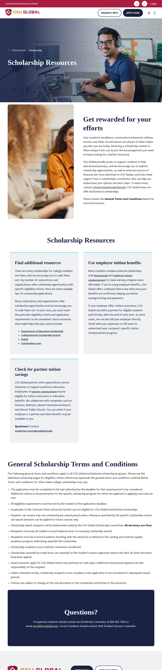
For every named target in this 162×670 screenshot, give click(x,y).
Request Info (109, 13)
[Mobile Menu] (155, 12)
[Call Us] (144, 3)
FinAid (24, 339)
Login (153, 3)
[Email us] (136, 3)
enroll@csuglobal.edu (45, 626)
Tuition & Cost (19, 50)
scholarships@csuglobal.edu (109, 187)
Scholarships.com (31, 343)
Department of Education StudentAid (42, 331)
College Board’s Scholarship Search (40, 335)
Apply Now (132, 13)
